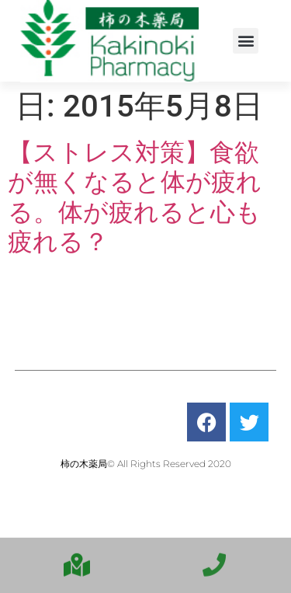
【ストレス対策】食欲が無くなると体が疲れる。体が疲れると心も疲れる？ (135, 197)
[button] (245, 41)
